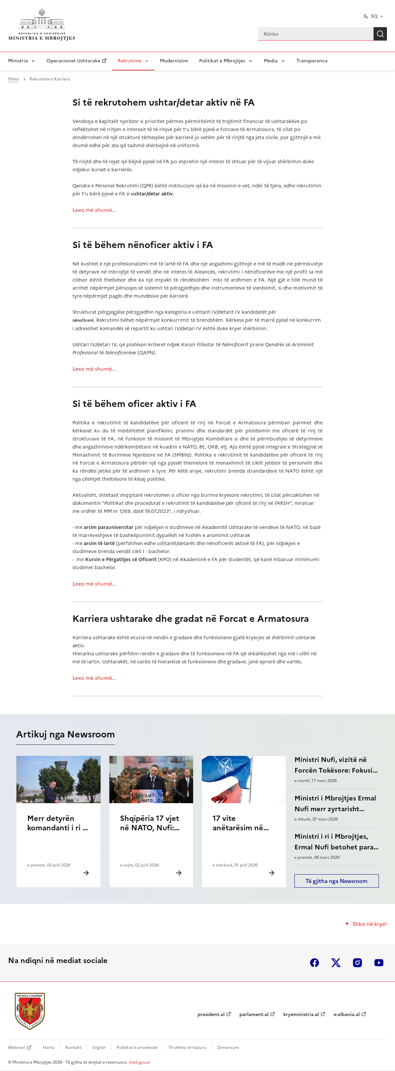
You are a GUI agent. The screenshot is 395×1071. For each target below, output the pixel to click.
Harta (48, 1048)
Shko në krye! (369, 924)
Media (271, 60)
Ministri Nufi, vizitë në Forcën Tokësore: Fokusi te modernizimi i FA (333, 770)
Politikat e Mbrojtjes (222, 60)
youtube (379, 963)
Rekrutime (129, 60)
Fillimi (13, 79)
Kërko (380, 34)
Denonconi (228, 1048)
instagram (357, 963)
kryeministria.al (301, 1014)
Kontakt (73, 1048)
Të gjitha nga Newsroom (336, 881)
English (99, 1048)
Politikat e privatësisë (137, 1048)
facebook (314, 963)
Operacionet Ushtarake (73, 60)
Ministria (18, 60)
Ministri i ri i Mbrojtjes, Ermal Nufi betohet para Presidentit (334, 847)
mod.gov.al (139, 1062)
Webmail (16, 1048)
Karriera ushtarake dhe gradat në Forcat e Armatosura (190, 619)
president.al (211, 1014)
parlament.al (254, 1014)
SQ (374, 16)
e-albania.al (347, 1014)
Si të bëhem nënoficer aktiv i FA (142, 245)
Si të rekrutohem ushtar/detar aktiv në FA (163, 102)
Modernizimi (174, 60)
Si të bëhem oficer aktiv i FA (134, 404)
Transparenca (312, 60)
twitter (336, 963)
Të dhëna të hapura (187, 1048)
